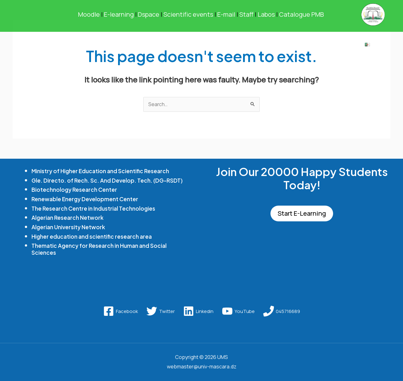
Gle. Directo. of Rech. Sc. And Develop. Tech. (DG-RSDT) (107, 180)
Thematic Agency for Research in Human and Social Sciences (99, 249)
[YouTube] (238, 311)
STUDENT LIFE (238, 46)
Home (44, 46)
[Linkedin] (198, 311)
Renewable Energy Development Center (85, 199)
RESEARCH (185, 46)
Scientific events (188, 14)
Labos (266, 14)
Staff (246, 14)
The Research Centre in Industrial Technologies (93, 208)
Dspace (148, 14)
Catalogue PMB (302, 14)
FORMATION (135, 46)
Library (340, 46)
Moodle (89, 14)
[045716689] (281, 311)
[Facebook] (120, 311)
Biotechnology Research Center (74, 189)
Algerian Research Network (67, 217)
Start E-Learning (302, 214)
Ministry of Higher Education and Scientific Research (101, 171)
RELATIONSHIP (297, 46)
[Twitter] (161, 311)
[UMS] (372, 13)
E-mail (226, 14)
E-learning (117, 14)
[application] (100, 46)
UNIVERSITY (84, 46)
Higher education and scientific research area (92, 236)
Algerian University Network (68, 227)
